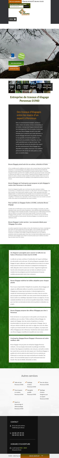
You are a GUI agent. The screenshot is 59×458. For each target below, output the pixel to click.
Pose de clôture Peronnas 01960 (44, 383)
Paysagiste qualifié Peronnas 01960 (31, 392)
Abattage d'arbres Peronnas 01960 (31, 385)
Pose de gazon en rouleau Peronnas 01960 (19, 392)
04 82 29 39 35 (28, 1)
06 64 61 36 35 (39, 1)
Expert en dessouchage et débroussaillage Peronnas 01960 (19, 405)
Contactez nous (14, 68)
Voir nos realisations (15, 1)
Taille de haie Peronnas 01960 (19, 383)
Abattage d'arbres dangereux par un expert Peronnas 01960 (44, 394)
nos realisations (16, 63)
